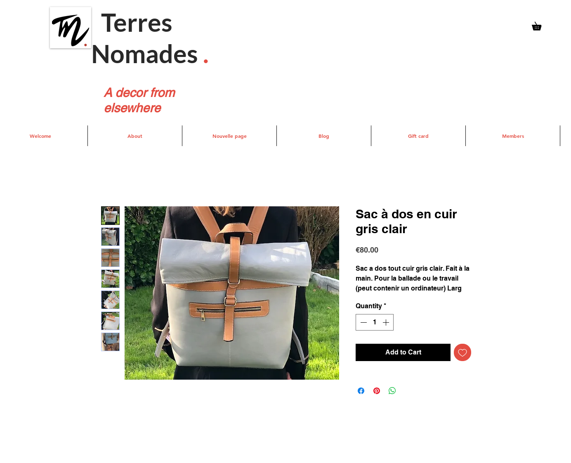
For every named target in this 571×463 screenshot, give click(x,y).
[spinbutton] (374, 322)
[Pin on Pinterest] (377, 391)
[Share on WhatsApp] (392, 391)
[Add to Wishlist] (462, 352)
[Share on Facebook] (361, 391)
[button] (541, 25)
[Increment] (386, 322)
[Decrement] (362, 322)
